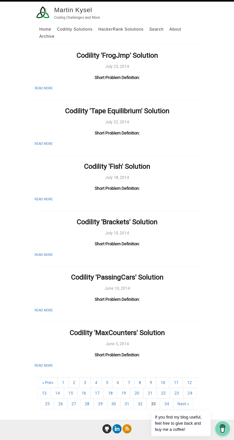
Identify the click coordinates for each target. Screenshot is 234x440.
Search (156, 29)
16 (84, 393)
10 (163, 382)
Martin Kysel (73, 9)
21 (150, 393)
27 (74, 403)
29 (100, 403)
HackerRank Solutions (121, 29)
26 (60, 403)
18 (110, 393)
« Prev (47, 382)
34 (166, 403)
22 (163, 393)
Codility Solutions (75, 29)
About (175, 29)
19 (123, 393)
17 (97, 393)
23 (176, 393)
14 (57, 393)
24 (190, 393)
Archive (47, 36)
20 (137, 393)
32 (140, 403)
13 (44, 393)
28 (87, 403)
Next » (183, 403)
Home (45, 29)
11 (176, 382)
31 (127, 403)
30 (113, 403)
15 (70, 393)
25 (47, 403)
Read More (44, 88)
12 (189, 382)
